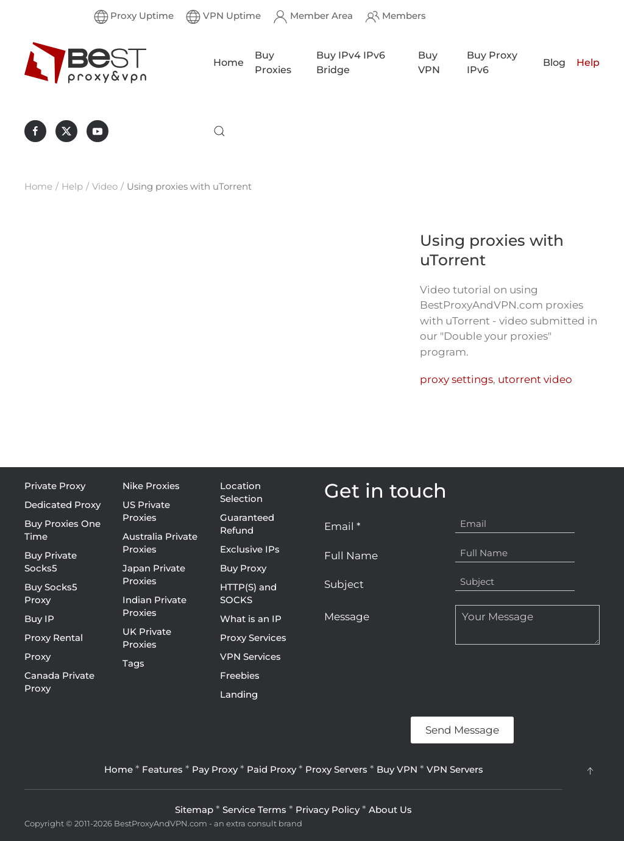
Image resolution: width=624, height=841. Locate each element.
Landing (239, 694)
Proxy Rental (53, 637)
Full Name (351, 555)
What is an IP (251, 618)
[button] (219, 131)
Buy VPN (429, 62)
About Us (390, 809)
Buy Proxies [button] (273, 62)
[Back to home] (85, 62)
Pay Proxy (215, 769)
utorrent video (535, 379)
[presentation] (416, 680)
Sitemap (194, 809)
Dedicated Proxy (62, 504)
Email (342, 526)
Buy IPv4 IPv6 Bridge (350, 62)
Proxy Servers (336, 769)
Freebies (240, 675)
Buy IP (39, 618)
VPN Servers (455, 769)
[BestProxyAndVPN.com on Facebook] (35, 131)
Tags (133, 663)
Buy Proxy (243, 568)
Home (228, 62)
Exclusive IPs (250, 549)
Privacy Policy (328, 809)
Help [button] (588, 62)
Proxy (37, 656)
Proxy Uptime (134, 16)
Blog (554, 62)
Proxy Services (253, 637)
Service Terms (254, 809)
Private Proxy (54, 486)
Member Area (313, 16)
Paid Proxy (271, 769)
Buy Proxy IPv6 (492, 62)
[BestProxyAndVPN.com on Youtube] (97, 131)
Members (395, 16)
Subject (344, 584)
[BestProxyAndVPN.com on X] (66, 131)
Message (346, 616)
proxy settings (456, 379)
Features (162, 769)
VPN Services (250, 656)
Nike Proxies (151, 486)
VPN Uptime (223, 16)
